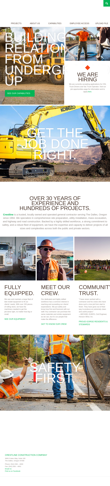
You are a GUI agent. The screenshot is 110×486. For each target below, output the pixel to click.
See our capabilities (18, 93)
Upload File (100, 29)
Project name (18, 9)
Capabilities (54, 29)
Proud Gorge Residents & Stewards (93, 323)
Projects (15, 29)
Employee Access (78, 29)
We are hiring (87, 77)
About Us (34, 29)
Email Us (8, 469)
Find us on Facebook (12, 471)
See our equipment (15, 319)
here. (90, 92)
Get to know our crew (54, 324)
